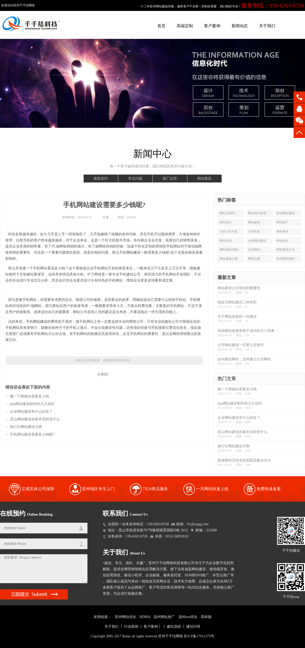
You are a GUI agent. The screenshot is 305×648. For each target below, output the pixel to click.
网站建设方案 (229, 258)
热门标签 (227, 200)
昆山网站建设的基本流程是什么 (35, 419)
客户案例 (212, 26)
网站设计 (283, 240)
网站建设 (204, 178)
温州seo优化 (187, 617)
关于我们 (267, 26)
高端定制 (185, 26)
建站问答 (193, 626)
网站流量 (254, 258)
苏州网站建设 (286, 213)
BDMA (145, 617)
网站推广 (283, 222)
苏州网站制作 (286, 258)
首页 (161, 26)
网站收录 (283, 231)
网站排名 (226, 240)
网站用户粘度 (257, 213)
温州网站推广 (164, 617)
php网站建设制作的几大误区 (32, 404)
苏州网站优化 (125, 617)
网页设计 (226, 222)
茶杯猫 (206, 617)
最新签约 (101, 178)
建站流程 (174, 626)
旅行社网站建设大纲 (26, 427)
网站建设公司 (286, 249)
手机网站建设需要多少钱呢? (104, 205)
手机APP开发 (228, 231)
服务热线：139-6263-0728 (272, 5)
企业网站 (254, 249)
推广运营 (170, 178)
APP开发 (254, 231)
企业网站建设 (257, 240)
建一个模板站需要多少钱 (29, 396)
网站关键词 (227, 213)
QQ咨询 (299, 109)
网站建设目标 (229, 249)
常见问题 (135, 178)
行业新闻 (131, 626)
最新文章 (227, 277)
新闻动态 (240, 26)
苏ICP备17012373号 (199, 636)
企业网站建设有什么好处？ (31, 411)
